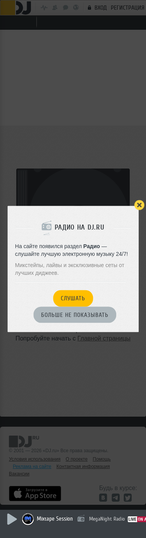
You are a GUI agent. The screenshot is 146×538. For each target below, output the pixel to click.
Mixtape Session (55, 519)
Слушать (73, 298)
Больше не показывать (74, 315)
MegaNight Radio (107, 519)
